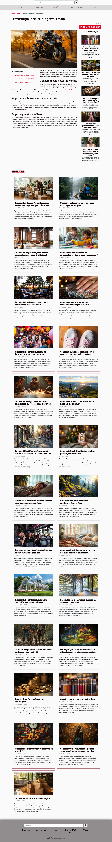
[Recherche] (54, 2)
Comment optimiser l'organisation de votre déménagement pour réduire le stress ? (32, 205)
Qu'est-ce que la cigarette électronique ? (78, 699)
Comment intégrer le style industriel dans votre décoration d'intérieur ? (31, 253)
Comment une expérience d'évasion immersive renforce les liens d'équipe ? (33, 402)
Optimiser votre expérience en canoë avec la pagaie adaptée (77, 204)
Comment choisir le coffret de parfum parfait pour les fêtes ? (77, 452)
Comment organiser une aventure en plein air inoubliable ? (77, 402)
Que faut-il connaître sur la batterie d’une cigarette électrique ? (91, 100)
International (38, 7)
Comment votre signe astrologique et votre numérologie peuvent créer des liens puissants (77, 751)
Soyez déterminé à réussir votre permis (26, 79)
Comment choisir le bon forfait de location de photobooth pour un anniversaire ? (30, 354)
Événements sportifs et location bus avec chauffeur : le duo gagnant (33, 551)
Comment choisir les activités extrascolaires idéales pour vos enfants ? (79, 253)
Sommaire (18, 72)
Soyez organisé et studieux (22, 82)
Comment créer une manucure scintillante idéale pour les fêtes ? (75, 303)
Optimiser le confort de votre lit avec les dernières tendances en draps (33, 501)
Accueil (13, 13)
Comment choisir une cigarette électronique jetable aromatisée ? (90, 49)
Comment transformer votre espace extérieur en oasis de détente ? (31, 303)
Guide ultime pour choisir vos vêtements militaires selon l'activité (33, 650)
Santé (55, 7)
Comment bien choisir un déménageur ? (33, 798)
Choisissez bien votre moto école (24, 75)
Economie (19, 7)
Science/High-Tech (75, 7)
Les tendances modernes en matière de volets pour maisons (78, 601)
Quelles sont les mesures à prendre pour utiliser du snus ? (91, 74)
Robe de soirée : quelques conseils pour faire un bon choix (90, 125)
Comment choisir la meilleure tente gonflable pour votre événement (31, 601)
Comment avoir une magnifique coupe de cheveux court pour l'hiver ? (91, 152)
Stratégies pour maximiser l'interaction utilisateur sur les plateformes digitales (78, 650)
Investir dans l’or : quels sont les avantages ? (29, 700)
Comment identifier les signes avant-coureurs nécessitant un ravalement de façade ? (33, 453)
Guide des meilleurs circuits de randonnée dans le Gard (74, 501)
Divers (94, 7)
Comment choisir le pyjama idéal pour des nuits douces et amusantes (77, 551)
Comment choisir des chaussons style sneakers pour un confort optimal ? (77, 353)
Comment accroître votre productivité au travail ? (34, 750)
